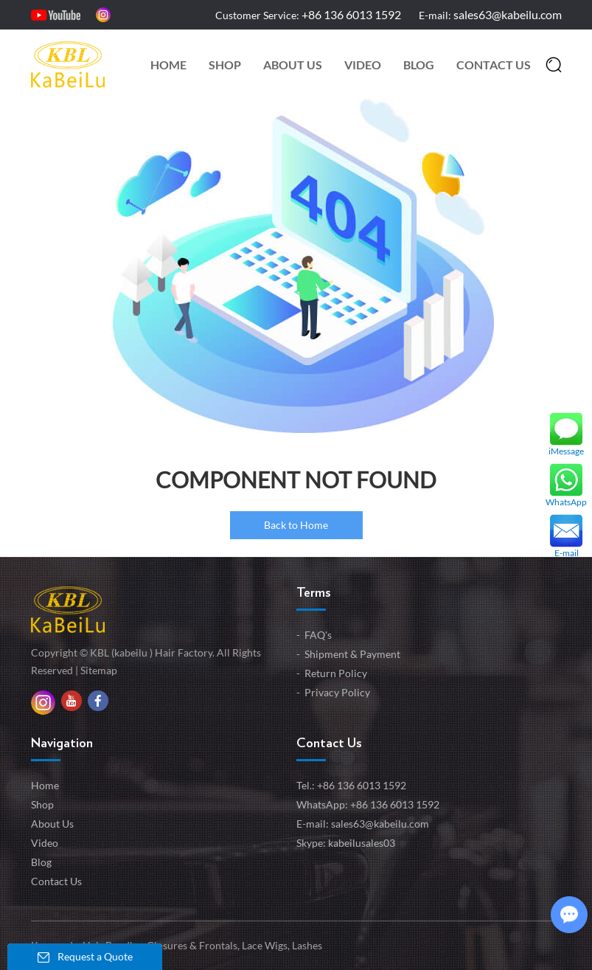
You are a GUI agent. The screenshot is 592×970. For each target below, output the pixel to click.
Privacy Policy (337, 692)
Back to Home (296, 525)
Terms (313, 593)
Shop (225, 65)
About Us (292, 65)
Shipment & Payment (352, 654)
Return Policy (335, 673)
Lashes (306, 945)
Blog (418, 65)
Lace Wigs (264, 945)
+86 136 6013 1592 (394, 804)
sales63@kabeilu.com (507, 14)
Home (168, 65)
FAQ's (318, 634)
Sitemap (98, 670)
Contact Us (493, 65)
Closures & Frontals (190, 945)
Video (362, 65)
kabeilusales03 (361, 842)
